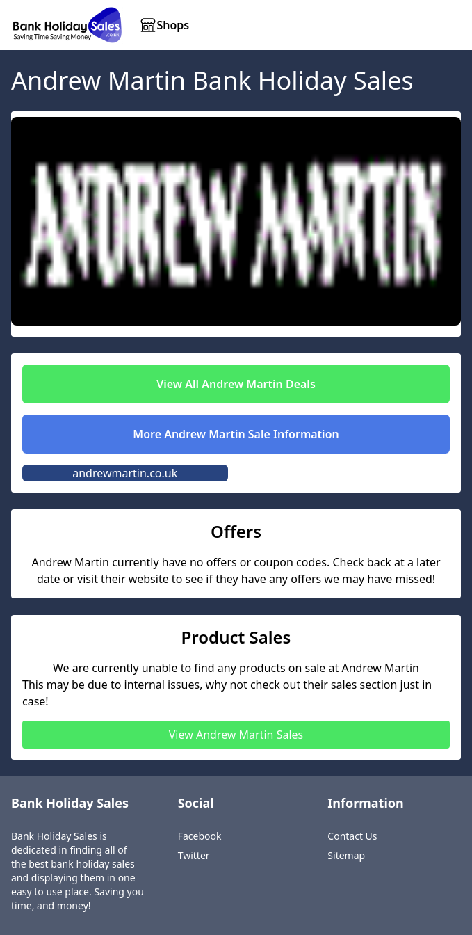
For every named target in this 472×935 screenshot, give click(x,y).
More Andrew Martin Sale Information (236, 434)
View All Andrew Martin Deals (236, 384)
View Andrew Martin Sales (236, 734)
